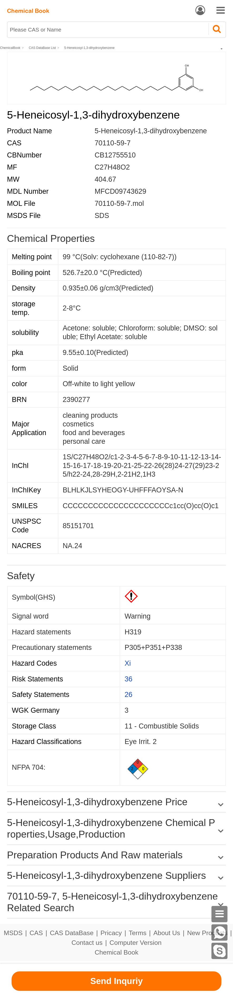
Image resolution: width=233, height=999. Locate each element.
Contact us (87, 942)
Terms (137, 932)
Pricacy (111, 932)
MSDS (13, 932)
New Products (207, 932)
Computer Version (135, 942)
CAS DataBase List (42, 48)
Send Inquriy (116, 981)
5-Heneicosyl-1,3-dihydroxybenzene (89, 48)
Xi (128, 663)
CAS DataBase (71, 932)
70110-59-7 (113, 143)
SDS (102, 216)
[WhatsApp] (219, 932)
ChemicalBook (10, 48)
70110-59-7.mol (119, 203)
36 (129, 679)
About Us (166, 932)
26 (129, 695)
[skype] (219, 951)
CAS (36, 932)
